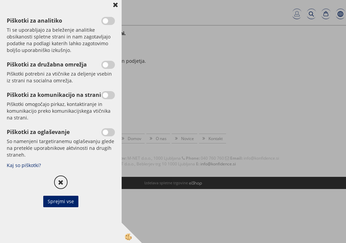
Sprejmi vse (61, 201)
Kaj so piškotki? (24, 165)
